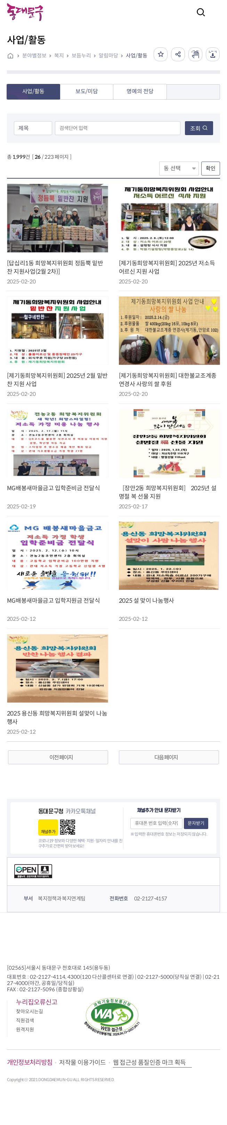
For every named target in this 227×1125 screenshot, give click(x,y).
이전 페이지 (61, 757)
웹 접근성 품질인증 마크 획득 (149, 1063)
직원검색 (25, 1020)
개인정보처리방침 (29, 1062)
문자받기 (196, 823)
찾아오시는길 (29, 1011)
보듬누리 (81, 55)
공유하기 (178, 54)
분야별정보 (34, 55)
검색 (199, 17)
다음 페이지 (166, 757)
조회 (199, 128)
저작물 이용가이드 (82, 1063)
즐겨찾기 (161, 54)
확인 (211, 168)
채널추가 (48, 831)
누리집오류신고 (36, 1002)
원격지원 (25, 1029)
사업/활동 (136, 55)
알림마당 (108, 55)
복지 (59, 55)
